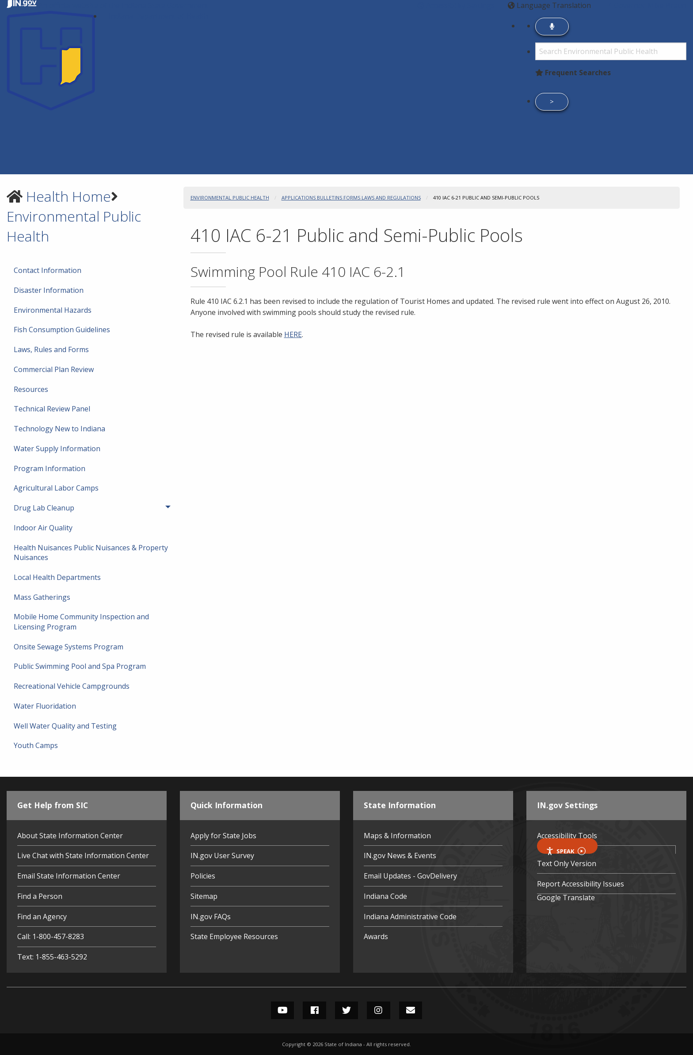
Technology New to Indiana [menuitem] (59, 429)
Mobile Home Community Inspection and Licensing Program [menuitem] (81, 621)
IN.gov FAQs (210, 916)
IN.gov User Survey (222, 855)
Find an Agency (42, 916)
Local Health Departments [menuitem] (57, 577)
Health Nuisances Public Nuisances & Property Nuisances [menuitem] (91, 552)
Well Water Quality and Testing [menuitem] (65, 726)
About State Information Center (70, 835)
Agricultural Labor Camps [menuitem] (56, 488)
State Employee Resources (234, 936)
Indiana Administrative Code (410, 916)
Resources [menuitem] (31, 389)
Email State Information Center (68, 876)
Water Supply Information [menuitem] (57, 448)
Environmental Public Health (229, 197)
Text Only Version (566, 863)
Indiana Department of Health (158, 16)
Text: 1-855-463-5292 (52, 957)
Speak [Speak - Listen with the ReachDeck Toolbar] (566, 850)
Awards (376, 936)
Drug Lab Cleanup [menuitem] (71, 508)
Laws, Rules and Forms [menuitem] (51, 349)
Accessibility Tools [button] (567, 835)
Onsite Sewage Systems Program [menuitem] (68, 647)
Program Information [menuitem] (49, 468)
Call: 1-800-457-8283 (50, 936)
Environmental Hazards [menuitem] (52, 310)
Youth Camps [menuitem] (36, 745)
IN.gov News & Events (400, 855)
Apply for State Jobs (223, 835)
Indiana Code (385, 896)
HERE (293, 334)
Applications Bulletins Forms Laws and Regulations (351, 197)
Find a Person (39, 896)
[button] (456, 5)
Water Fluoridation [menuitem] (45, 706)
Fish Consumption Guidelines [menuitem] (62, 329)
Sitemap (203, 896)
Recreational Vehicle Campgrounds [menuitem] (71, 686)
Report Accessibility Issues (580, 884)
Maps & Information (397, 835)
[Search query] (610, 51)
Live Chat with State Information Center (83, 855)
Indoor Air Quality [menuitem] (43, 528)
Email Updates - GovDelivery (410, 876)
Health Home (68, 196)
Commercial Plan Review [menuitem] (54, 369)
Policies (202, 876)
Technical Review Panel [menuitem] (52, 409)
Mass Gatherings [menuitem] (42, 597)
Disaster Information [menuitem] (49, 290)
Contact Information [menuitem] (47, 270)
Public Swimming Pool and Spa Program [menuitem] (80, 666)
